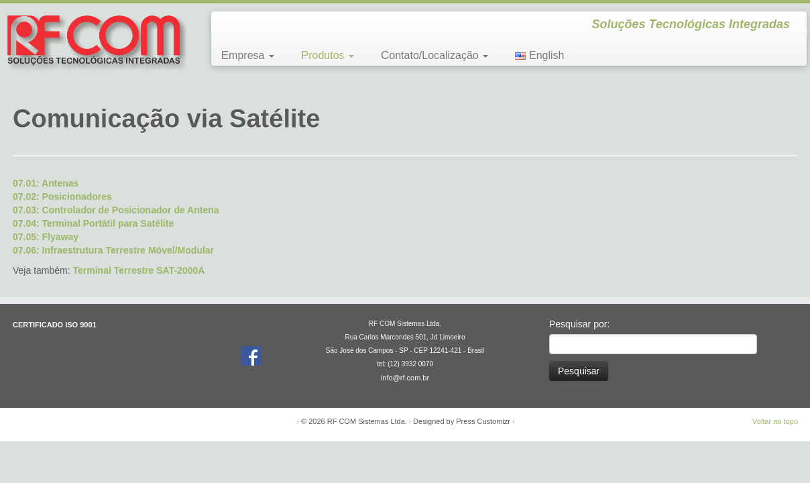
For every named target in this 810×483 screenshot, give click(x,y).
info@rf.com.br (405, 378)
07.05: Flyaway (45, 236)
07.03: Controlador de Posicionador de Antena (116, 210)
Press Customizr (483, 421)
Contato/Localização (434, 55)
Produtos (327, 55)
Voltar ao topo (775, 421)
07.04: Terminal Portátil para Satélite (93, 223)
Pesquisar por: (579, 324)
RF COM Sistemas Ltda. (367, 421)
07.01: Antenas (45, 183)
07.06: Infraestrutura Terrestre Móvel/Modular (113, 250)
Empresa (247, 55)
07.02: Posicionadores (62, 196)
